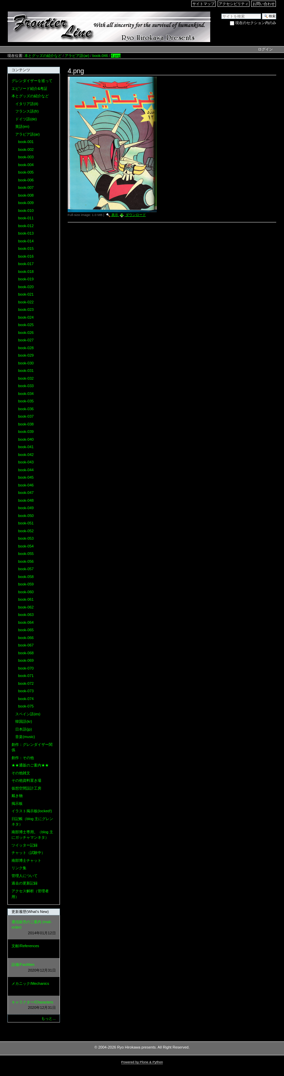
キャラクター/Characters (34, 1005)
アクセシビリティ (233, 4)
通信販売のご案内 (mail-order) (34, 928)
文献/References (34, 949)
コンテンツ (21, 70)
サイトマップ (203, 4)
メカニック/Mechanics (34, 986)
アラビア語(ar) (77, 56)
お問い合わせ (264, 4)
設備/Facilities (34, 967)
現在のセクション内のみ (255, 23)
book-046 (100, 56)
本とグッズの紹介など (43, 56)
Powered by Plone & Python (142, 1062)
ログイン (265, 49)
